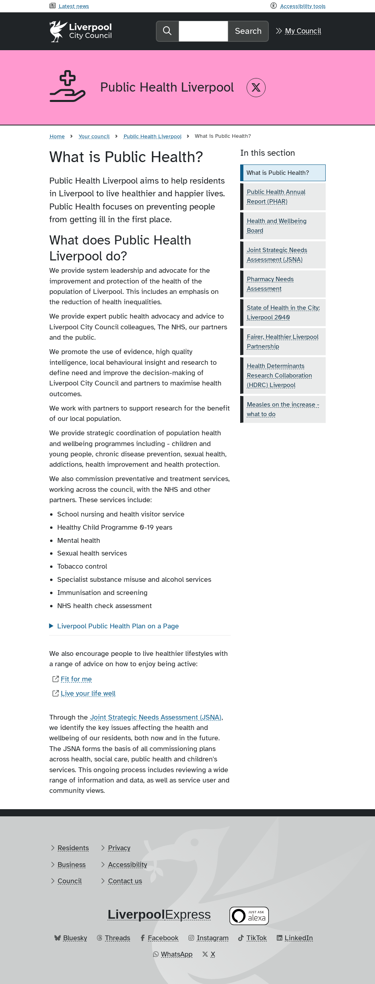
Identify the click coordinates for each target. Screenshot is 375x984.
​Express (159, 914)
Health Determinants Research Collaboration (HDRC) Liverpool (279, 375)
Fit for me (76, 679)
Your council (94, 136)
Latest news (74, 6)
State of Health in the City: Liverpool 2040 (283, 312)
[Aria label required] (68, 87)
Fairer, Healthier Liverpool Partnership (283, 341)
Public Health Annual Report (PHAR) (276, 196)
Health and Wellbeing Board (277, 226)
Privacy (119, 847)
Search (248, 30)
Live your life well (88, 693)
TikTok (257, 937)
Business (71, 864)
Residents (73, 847)
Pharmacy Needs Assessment (270, 284)
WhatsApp (176, 954)
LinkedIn (299, 937)
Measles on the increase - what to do (283, 409)
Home (57, 136)
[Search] (203, 31)
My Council (303, 31)
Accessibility (127, 864)
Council (70, 880)
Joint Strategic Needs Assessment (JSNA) (155, 717)
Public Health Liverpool (152, 136)
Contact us (125, 880)
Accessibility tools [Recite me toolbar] (303, 6)
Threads (117, 937)
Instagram (213, 937)
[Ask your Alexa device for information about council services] (249, 915)
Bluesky (75, 937)
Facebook (163, 937)
